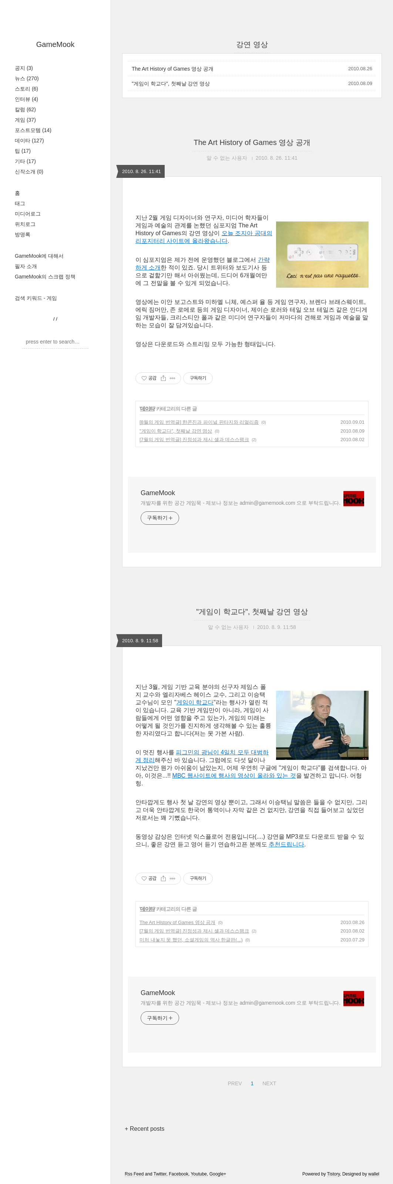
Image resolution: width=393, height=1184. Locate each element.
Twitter (160, 1174)
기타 (25, 161)
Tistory (333, 1174)
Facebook (178, 1174)
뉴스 (27, 78)
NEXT (268, 1082)
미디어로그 (28, 214)
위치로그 (25, 224)
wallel (373, 1174)
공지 (24, 68)
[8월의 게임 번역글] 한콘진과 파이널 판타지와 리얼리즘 (199, 422)
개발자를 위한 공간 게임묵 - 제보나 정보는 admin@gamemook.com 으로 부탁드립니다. (240, 503)
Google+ (217, 1174)
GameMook (55, 44)
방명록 (22, 234)
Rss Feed (134, 1174)
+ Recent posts (144, 1129)
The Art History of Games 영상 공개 (173, 69)
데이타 (29, 140)
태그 (20, 203)
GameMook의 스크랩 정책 (45, 277)
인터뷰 (26, 99)
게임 (25, 120)
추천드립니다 (286, 844)
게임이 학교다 (195, 702)
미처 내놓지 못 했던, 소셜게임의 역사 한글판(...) (191, 940)
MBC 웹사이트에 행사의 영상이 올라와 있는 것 (234, 775)
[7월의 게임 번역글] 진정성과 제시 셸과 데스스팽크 (194, 439)
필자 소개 (26, 266)
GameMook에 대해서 (39, 256)
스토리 (26, 89)
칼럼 (25, 109)
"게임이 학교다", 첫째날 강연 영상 (171, 84)
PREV (234, 1082)
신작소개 (29, 172)
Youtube (199, 1174)
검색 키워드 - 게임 (36, 298)
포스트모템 (33, 130)
